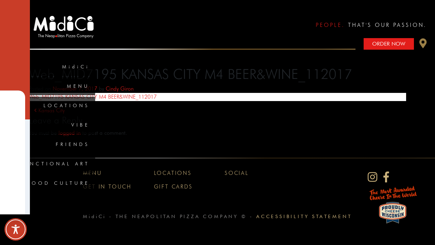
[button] (423, 45)
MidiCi (76, 66)
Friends (73, 144)
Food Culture (58, 183)
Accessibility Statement (304, 216)
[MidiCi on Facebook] (386, 177)
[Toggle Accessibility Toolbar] (15, 229)
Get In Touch (107, 186)
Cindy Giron (120, 88)
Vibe (80, 125)
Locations (67, 105)
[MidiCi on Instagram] (372, 177)
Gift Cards (173, 186)
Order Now (388, 43)
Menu (78, 86)
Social (237, 173)
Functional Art (54, 163)
